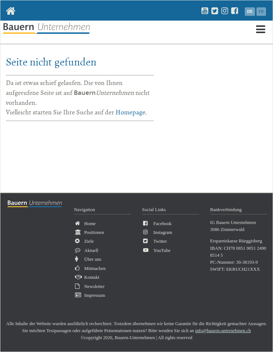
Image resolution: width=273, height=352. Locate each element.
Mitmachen (95, 268)
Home (90, 223)
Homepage (130, 112)
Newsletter (94, 286)
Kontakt (91, 277)
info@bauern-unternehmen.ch (223, 330)
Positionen (94, 232)
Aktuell (91, 250)
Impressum (94, 295)
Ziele (89, 241)
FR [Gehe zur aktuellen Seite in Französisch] (261, 11)
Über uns (93, 259)
